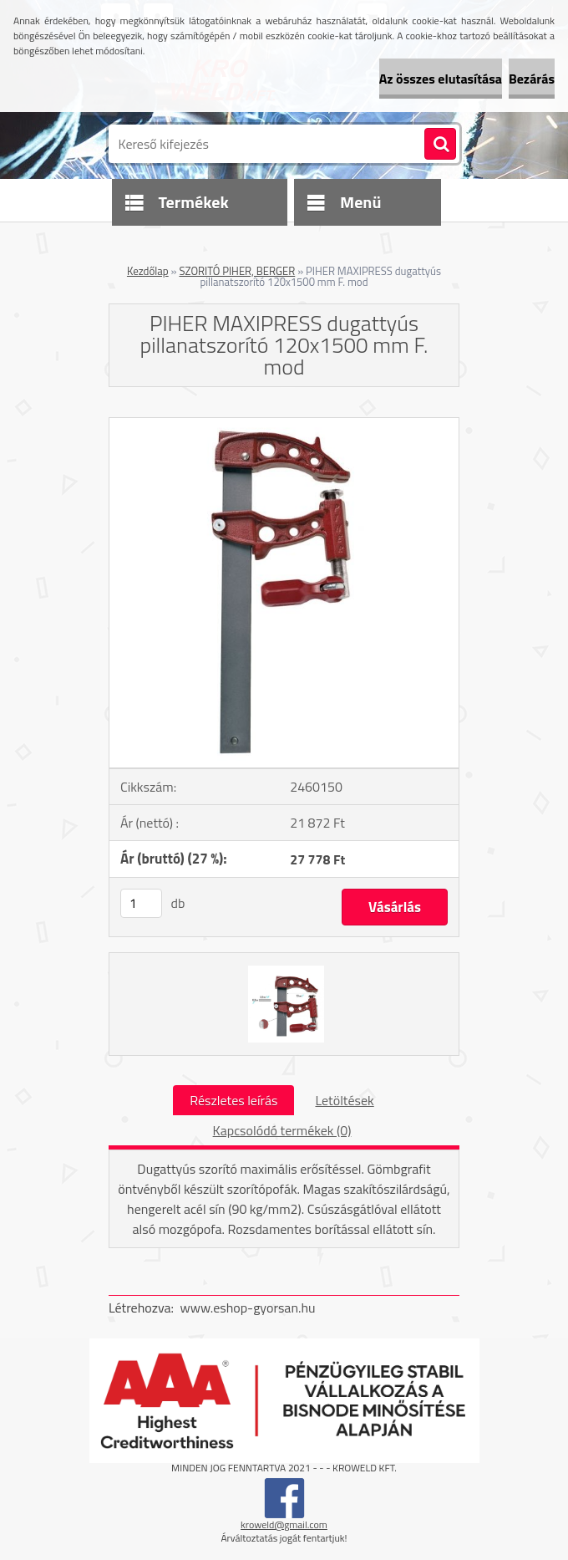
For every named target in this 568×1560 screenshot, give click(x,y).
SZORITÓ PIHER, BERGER (237, 271)
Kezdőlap (148, 271)
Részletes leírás (233, 1100)
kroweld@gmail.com (284, 1524)
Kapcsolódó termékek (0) (282, 1130)
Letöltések (344, 1100)
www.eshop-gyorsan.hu (248, 1307)
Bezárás (532, 79)
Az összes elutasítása (440, 79)
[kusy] (141, 903)
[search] (440, 145)
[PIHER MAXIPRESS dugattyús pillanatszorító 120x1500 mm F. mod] (284, 425)
